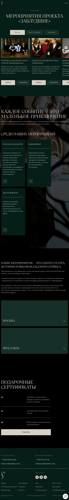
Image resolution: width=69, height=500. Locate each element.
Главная (32, 10)
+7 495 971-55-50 (42, 459)
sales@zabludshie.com (45, 463)
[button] (66, 3)
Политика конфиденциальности (36, 495)
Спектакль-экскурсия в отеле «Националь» (45, 61)
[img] (15, 48)
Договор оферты (57, 495)
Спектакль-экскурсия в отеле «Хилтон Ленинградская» (14, 61)
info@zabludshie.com (10, 463)
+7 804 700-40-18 (8, 459)
